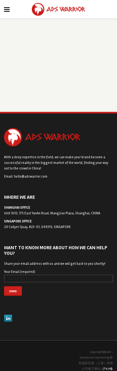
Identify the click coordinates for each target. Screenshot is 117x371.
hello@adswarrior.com (30, 176)
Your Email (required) (58, 276)
